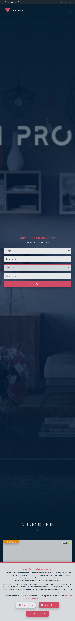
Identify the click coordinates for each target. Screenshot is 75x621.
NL (70, 2)
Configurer (27, 605)
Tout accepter (39, 613)
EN (66, 2)
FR (61, 2)
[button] (37, 267)
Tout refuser (50, 605)
